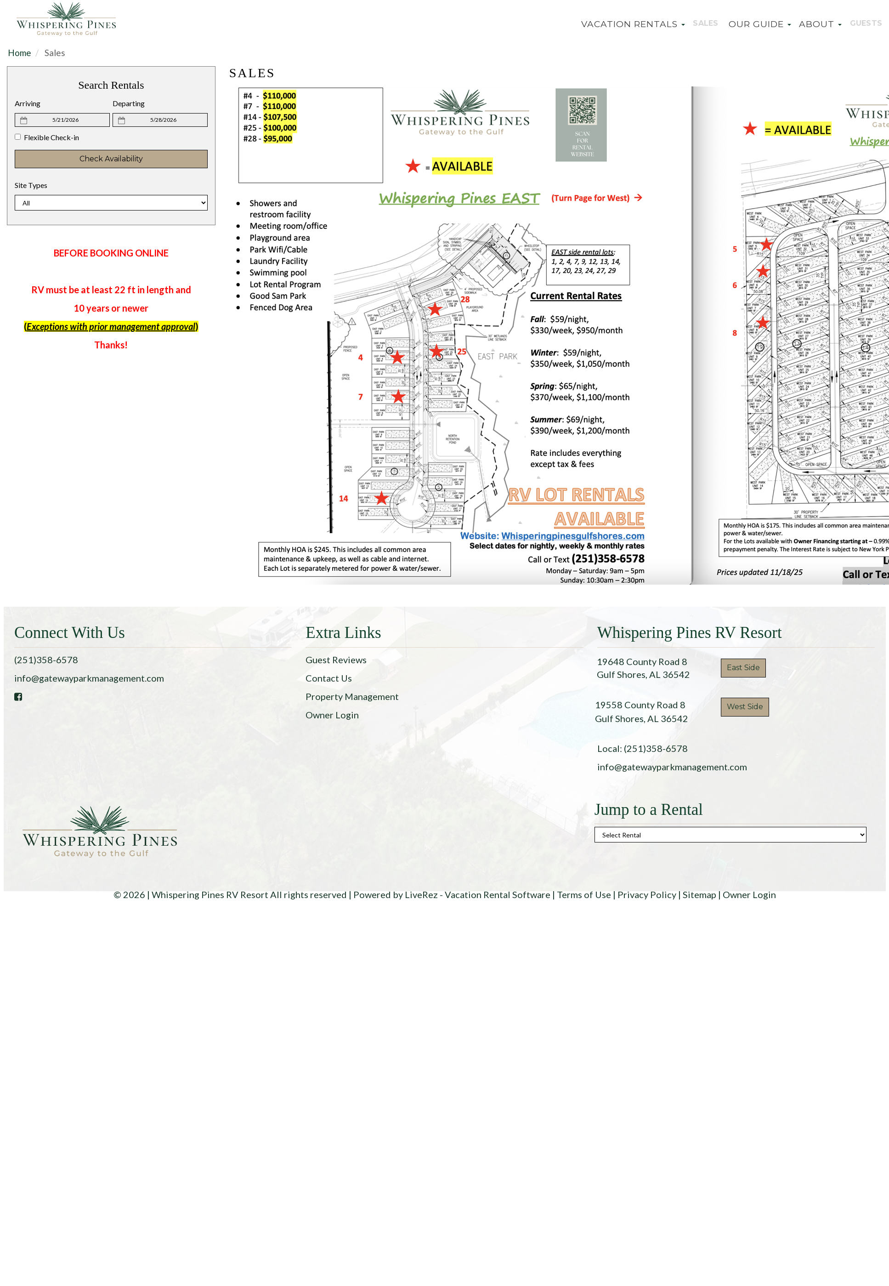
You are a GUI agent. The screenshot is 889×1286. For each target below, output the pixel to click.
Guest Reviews (336, 659)
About (814, 24)
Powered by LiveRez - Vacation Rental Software (451, 894)
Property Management (352, 696)
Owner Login (332, 714)
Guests (863, 24)
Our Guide (754, 24)
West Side (745, 706)
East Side (743, 667)
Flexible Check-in (47, 137)
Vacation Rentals (626, 24)
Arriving (27, 103)
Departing (129, 103)
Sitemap (699, 894)
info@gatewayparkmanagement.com (89, 677)
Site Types (31, 185)
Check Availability (111, 158)
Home (19, 52)
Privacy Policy (646, 894)
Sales (700, 24)
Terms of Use (584, 894)
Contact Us (329, 677)
